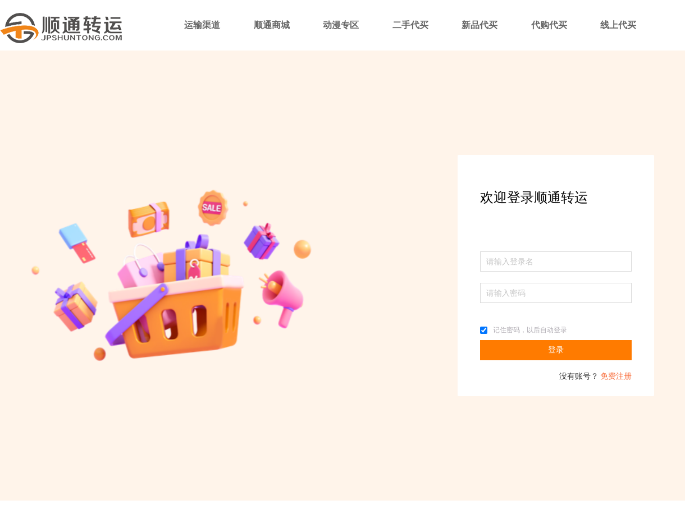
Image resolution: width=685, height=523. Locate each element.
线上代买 (618, 25)
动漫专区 (341, 25)
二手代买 (410, 25)
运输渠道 (202, 25)
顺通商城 (272, 25)
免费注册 (616, 376)
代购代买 (549, 25)
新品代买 (479, 25)
